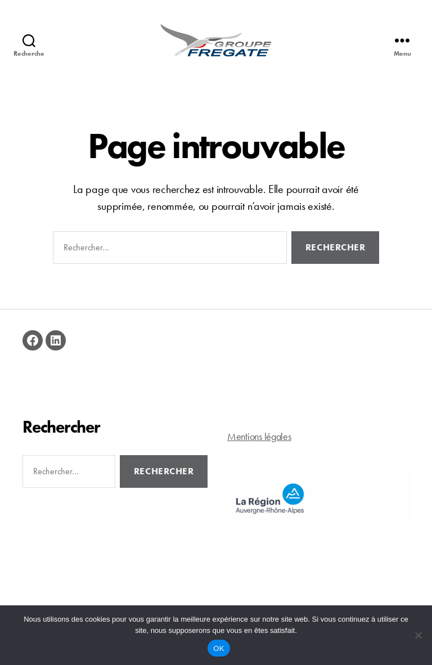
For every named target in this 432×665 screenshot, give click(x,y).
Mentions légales (259, 449)
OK (218, 648)
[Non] (418, 635)
